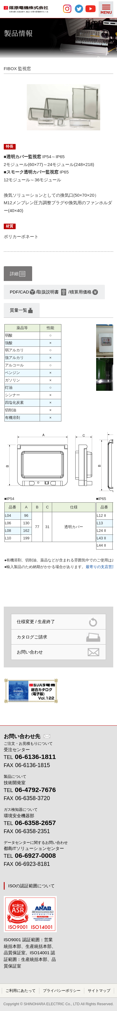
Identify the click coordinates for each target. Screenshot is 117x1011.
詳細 (17, 274)
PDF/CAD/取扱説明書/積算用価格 (54, 292)
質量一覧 (21, 311)
